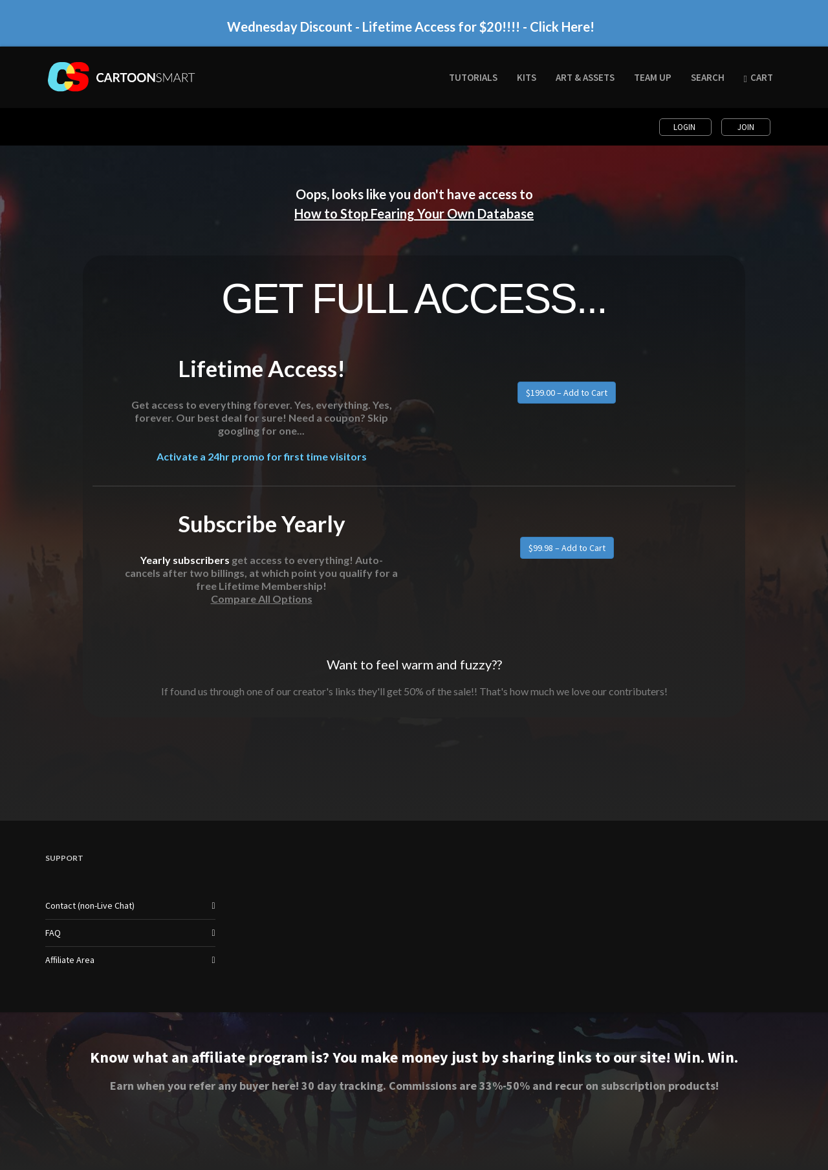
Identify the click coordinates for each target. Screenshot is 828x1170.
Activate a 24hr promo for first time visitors (262, 456)
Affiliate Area (69, 960)
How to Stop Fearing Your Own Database (414, 213)
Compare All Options (261, 598)
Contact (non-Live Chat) (90, 905)
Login (685, 127)
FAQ (53, 932)
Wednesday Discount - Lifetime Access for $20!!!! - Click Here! (410, 26)
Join (746, 127)
